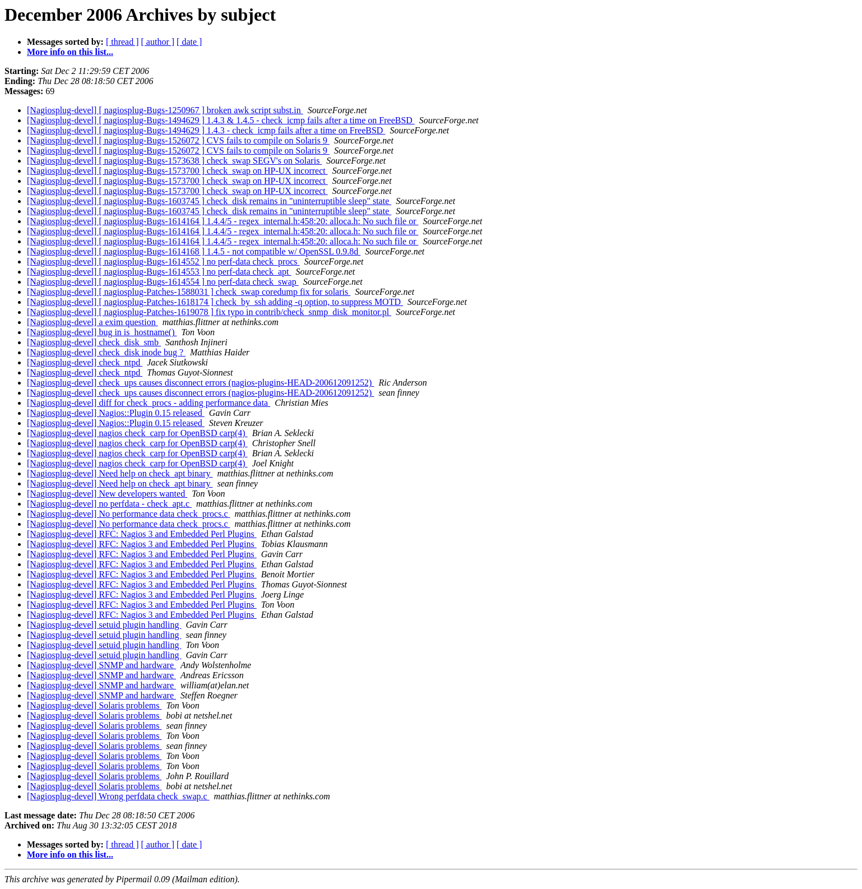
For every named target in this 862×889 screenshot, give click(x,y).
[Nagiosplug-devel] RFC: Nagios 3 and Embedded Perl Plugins (142, 534)
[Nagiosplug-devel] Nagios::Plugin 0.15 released (116, 413)
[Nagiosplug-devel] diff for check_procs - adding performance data (148, 403)
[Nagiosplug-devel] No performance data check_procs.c (128, 513)
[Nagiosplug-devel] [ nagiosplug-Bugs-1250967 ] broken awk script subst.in (165, 110)
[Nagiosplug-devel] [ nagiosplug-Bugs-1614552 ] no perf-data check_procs (163, 261)
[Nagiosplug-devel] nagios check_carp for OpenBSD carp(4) (137, 433)
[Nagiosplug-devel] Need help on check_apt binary (119, 473)
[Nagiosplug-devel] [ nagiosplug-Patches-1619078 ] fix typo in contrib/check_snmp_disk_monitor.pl (209, 312)
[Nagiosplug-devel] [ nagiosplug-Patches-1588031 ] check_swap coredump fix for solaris (188, 292)
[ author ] (158, 42)
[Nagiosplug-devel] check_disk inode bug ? (106, 352)
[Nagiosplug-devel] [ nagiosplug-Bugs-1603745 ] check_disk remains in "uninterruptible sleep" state (209, 201)
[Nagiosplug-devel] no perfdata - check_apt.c (109, 503)
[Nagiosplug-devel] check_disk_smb (94, 342)
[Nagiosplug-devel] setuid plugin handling (104, 624)
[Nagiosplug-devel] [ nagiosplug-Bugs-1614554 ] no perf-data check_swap (163, 281)
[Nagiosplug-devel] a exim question (92, 322)
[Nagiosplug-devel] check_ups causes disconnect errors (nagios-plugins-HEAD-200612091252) (200, 382)
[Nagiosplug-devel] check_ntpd (84, 362)
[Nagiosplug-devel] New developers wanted (107, 493)
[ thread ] (122, 42)
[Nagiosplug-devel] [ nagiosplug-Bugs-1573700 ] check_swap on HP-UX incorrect (177, 170)
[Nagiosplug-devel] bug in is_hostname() (102, 332)
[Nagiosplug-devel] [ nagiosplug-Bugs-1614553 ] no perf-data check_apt (159, 271)
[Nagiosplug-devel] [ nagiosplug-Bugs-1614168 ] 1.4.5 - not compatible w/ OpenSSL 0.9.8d (193, 251)
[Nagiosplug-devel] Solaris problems (94, 705)
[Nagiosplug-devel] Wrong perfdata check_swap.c (118, 796)
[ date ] (189, 42)
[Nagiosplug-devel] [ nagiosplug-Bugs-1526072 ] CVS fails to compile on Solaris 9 (178, 140)
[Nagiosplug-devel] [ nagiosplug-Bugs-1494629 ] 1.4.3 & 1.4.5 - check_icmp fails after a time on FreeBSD (221, 120)
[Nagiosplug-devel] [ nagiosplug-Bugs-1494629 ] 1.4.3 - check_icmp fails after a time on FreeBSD (206, 130)
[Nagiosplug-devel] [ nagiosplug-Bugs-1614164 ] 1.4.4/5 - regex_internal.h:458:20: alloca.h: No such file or (223, 221)
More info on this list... (70, 52)
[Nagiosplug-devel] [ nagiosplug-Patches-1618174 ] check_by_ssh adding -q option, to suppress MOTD (215, 302)
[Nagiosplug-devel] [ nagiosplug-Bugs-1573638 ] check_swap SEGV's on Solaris (174, 160)
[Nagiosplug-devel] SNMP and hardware (101, 665)
